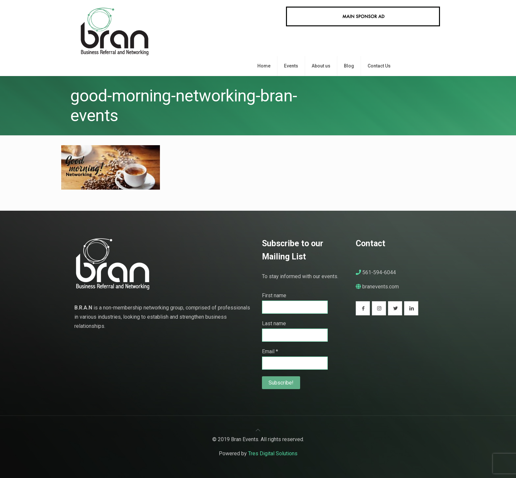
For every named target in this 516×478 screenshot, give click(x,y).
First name (274, 295)
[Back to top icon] (258, 430)
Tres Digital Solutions (272, 453)
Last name (274, 323)
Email (270, 351)
